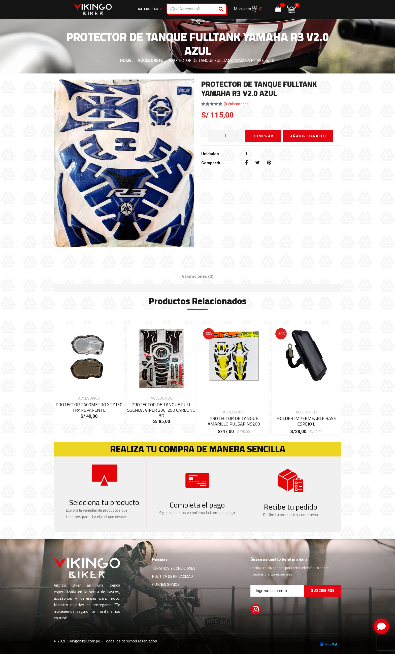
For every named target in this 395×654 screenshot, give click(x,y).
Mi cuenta (245, 9)
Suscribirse (323, 591)
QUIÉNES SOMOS (166, 585)
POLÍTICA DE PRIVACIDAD (172, 576)
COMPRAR (263, 136)
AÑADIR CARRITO (308, 136)
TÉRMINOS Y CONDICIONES (173, 568)
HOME (125, 60)
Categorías (150, 9)
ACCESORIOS (150, 60)
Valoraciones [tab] (197, 276)
